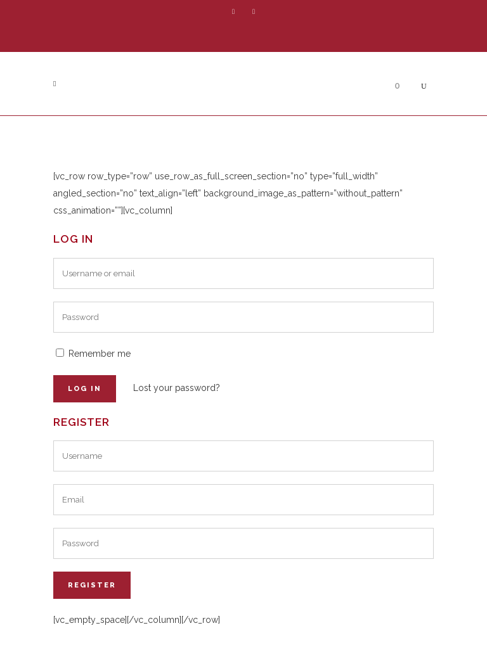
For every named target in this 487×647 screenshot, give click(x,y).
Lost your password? (176, 388)
